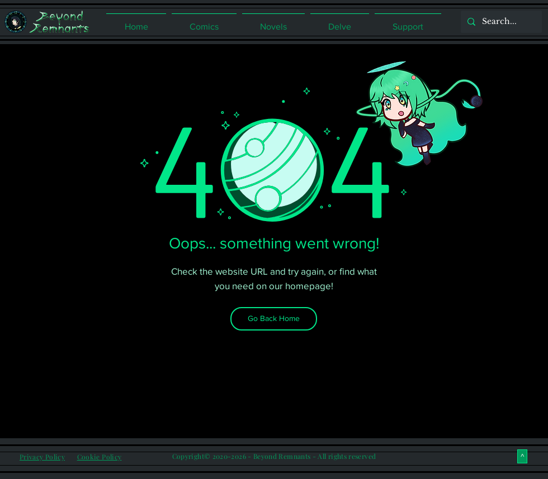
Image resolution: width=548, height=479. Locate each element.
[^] (522, 456)
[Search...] (500, 22)
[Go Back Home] (273, 318)
